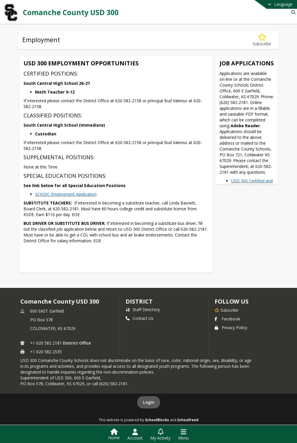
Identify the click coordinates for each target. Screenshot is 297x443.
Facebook (227, 319)
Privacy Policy (231, 327)
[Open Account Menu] (135, 434)
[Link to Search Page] (292, 12)
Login (148, 402)
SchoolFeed (187, 419)
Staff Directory (143, 309)
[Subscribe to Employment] (262, 40)
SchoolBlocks (157, 419)
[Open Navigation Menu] (183, 434)
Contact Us (139, 318)
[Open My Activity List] (160, 434)
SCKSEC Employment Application (66, 194)
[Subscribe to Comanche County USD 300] (226, 310)
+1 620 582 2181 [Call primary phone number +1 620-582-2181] (46, 343)
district (139, 301)
